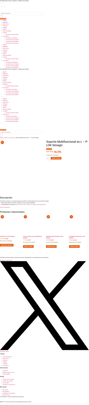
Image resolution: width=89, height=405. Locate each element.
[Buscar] (1, 16)
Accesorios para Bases (12, 38)
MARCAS (5, 22)
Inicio (1, 137)
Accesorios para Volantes (12, 39)
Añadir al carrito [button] (28, 247)
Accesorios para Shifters (12, 43)
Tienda (5, 137)
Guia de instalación (5, 208)
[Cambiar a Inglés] (47, 4)
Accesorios (6, 36)
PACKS (4, 20)
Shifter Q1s (35, 205)
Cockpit (5, 32)
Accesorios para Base (11, 89)
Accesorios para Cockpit (12, 34)
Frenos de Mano (7, 31)
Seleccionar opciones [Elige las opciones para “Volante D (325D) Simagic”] (6, 246)
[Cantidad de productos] (48, 158)
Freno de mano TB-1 (21, 205)
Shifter (4, 29)
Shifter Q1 (29, 205)
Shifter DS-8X (42, 205)
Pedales (5, 27)
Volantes (5, 25)
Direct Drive (6, 24)
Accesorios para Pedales (12, 41)
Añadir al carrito (56, 158)
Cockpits (5, 84)
